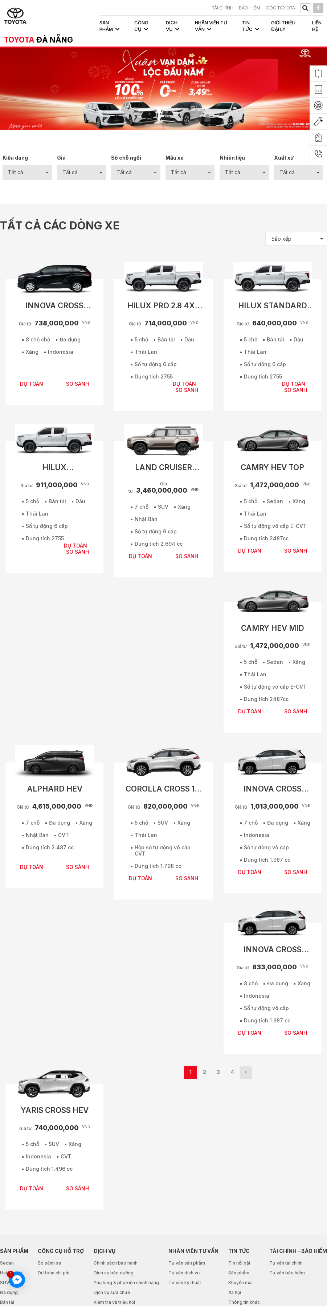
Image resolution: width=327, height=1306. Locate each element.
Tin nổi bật (239, 1263)
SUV (4, 1282)
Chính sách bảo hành (116, 1263)
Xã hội (234, 1292)
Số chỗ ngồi (126, 158)
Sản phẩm (238, 1272)
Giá (61, 158)
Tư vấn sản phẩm (186, 1263)
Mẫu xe (174, 158)
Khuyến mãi (240, 1282)
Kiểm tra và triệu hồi (114, 1302)
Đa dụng (9, 1292)
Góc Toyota (280, 8)
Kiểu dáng (15, 158)
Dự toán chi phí (53, 1272)
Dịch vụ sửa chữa (112, 1292)
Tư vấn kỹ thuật (184, 1282)
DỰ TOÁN (31, 384)
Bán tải (7, 1302)
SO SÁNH (77, 384)
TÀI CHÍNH (222, 8)
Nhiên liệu (232, 158)
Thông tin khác (244, 1302)
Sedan (7, 1263)
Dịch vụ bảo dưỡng (114, 1272)
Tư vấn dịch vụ (184, 1272)
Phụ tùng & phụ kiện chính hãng (126, 1282)
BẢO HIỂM (249, 8)
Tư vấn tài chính (286, 1263)
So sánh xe (49, 1263)
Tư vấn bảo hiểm (287, 1272)
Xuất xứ (284, 158)
